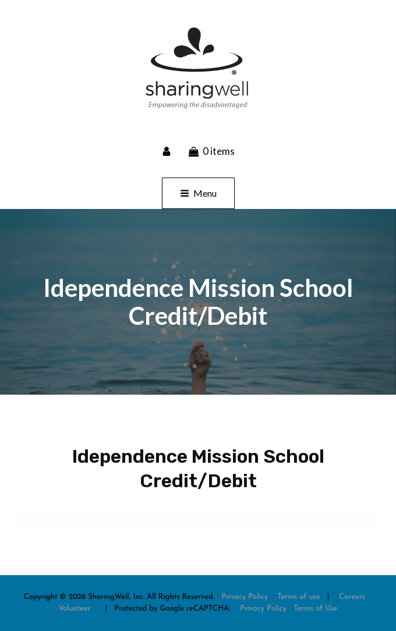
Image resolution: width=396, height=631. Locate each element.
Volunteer (74, 608)
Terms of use (299, 597)
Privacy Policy (244, 597)
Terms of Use (316, 608)
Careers (352, 597)
